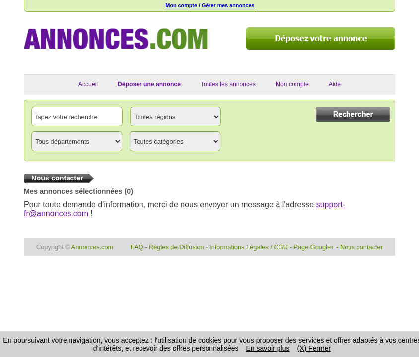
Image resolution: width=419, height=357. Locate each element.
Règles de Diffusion (176, 247)
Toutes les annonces (228, 84)
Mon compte (292, 84)
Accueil (88, 84)
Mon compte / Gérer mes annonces (209, 5)
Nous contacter (361, 247)
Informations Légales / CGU (249, 247)
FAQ (137, 247)
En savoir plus (268, 348)
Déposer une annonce (149, 84)
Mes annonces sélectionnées (73, 191)
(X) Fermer (314, 348)
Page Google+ (313, 247)
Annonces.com (92, 247)
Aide (335, 84)
